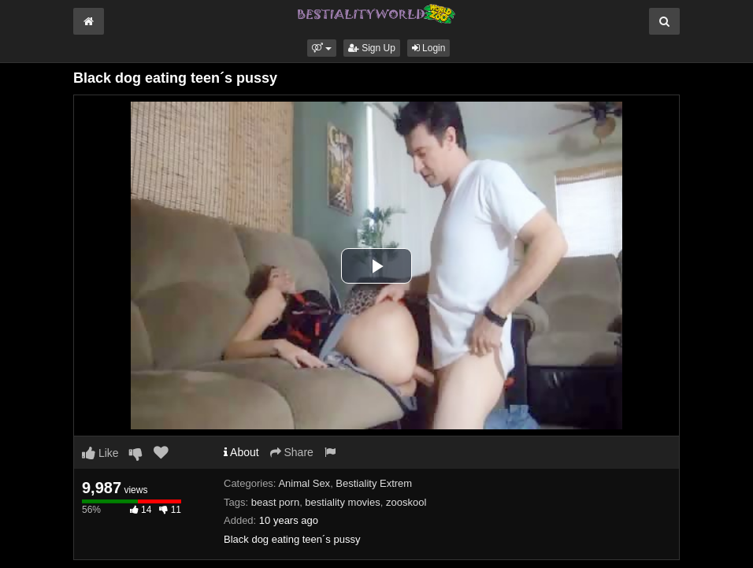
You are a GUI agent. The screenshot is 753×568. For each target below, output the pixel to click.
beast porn (275, 502)
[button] (321, 48)
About (241, 452)
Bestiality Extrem (374, 483)
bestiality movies (342, 502)
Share (291, 452)
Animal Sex (304, 483)
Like (100, 453)
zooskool (406, 502)
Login (429, 48)
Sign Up (371, 48)
